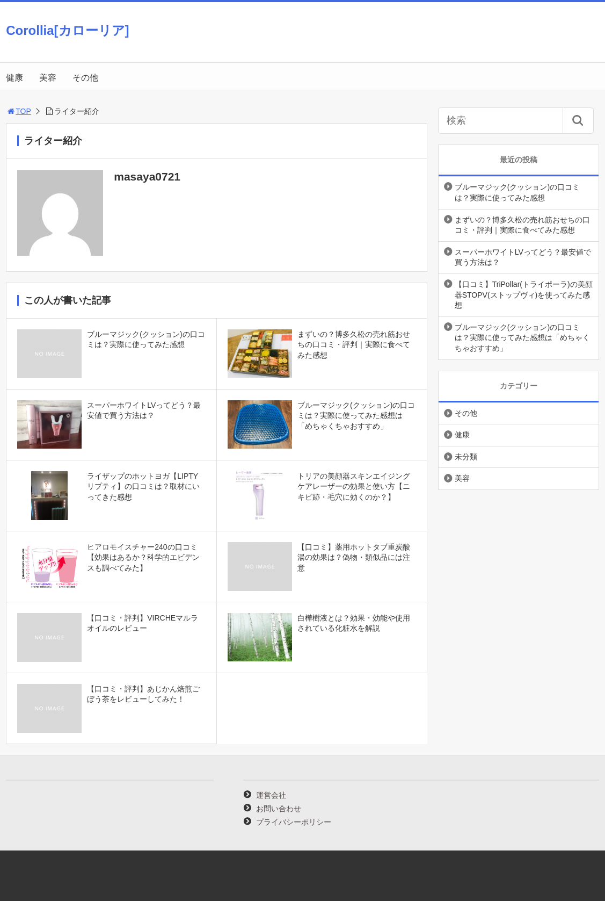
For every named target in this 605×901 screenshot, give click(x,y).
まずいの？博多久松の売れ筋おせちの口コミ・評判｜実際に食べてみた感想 (522, 225)
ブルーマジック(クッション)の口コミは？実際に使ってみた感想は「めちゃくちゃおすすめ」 (522, 337)
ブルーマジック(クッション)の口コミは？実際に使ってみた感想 (517, 192)
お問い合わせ (278, 808)
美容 (47, 77)
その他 (85, 77)
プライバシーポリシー (293, 822)
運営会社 (271, 795)
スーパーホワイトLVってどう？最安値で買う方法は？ (523, 257)
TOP (18, 111)
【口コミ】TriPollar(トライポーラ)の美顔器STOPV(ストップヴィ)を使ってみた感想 (524, 294)
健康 (14, 77)
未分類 (466, 456)
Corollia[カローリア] (67, 30)
